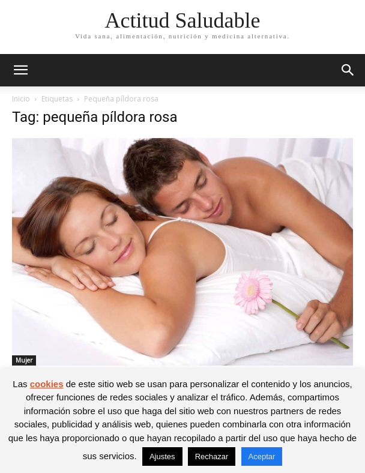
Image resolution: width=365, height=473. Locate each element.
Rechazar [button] (212, 456)
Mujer (24, 360)
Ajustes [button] (162, 456)
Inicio (21, 99)
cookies (47, 384)
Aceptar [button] (262, 456)
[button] (20, 70)
